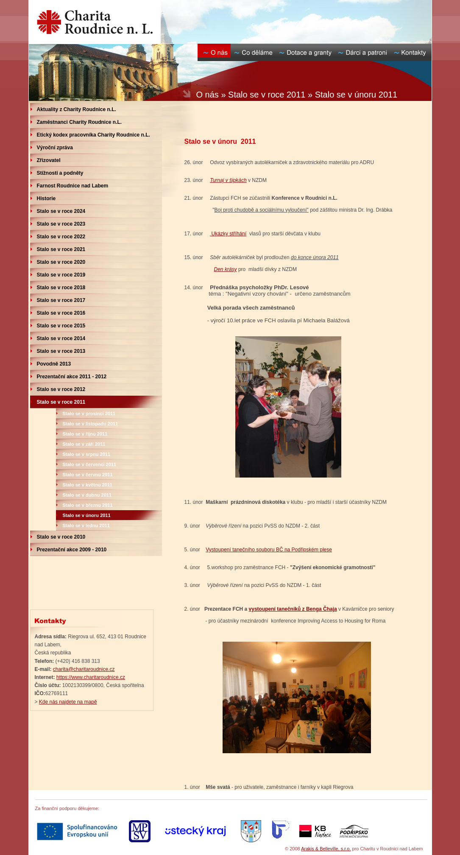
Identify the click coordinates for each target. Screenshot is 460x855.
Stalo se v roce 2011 (61, 402)
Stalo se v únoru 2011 (87, 515)
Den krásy (225, 269)
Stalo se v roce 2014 (61, 338)
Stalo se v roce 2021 (61, 249)
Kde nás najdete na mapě (68, 702)
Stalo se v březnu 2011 (88, 505)
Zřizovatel (49, 160)
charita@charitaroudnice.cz (84, 669)
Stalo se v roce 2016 (61, 313)
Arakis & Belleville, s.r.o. (326, 848)
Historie (46, 198)
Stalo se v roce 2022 (61, 237)
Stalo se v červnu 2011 (88, 474)
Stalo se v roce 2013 (61, 351)
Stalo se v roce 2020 (61, 262)
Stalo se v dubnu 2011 (87, 494)
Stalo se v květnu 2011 (87, 484)
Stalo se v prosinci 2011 (89, 413)
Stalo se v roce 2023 (61, 224)
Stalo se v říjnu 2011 (85, 433)
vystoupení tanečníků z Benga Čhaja (293, 609)
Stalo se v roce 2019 (61, 275)
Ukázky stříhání (228, 234)
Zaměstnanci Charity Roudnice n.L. (79, 122)
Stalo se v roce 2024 (61, 211)
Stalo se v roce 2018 (61, 288)
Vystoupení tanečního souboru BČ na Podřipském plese (269, 550)
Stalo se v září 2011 (84, 444)
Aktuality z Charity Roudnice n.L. (76, 109)
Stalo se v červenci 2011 (90, 464)
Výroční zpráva (55, 148)
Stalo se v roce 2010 (61, 537)
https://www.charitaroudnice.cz (90, 677)
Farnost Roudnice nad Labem (73, 186)
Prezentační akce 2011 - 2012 (72, 377)
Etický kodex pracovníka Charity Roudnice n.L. (93, 135)
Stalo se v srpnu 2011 (87, 454)
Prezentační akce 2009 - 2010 (72, 550)
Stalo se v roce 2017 (61, 300)
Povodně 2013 (54, 364)
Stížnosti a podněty (60, 173)
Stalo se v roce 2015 (61, 326)
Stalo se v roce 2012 (61, 389)
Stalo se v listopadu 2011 (90, 423)
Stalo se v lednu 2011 (86, 525)
